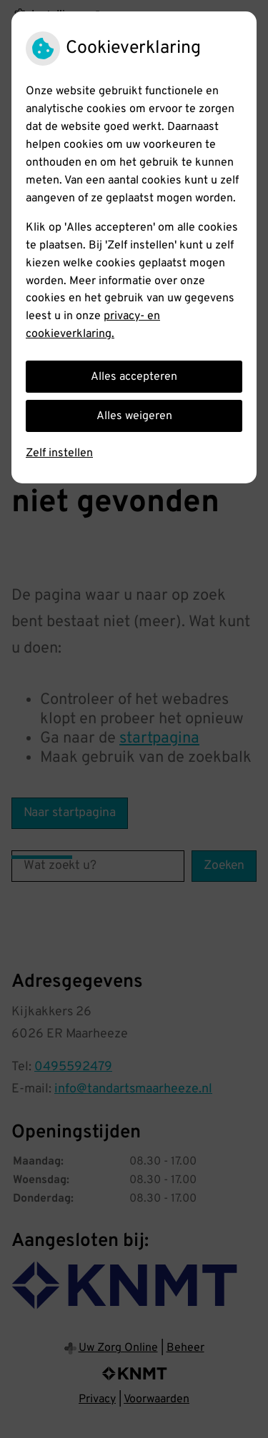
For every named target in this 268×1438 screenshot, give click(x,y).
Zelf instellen (59, 453)
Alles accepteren (134, 377)
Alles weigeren (134, 416)
